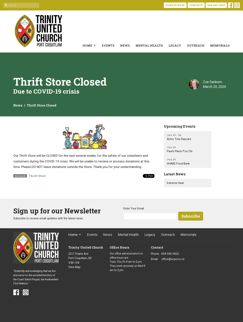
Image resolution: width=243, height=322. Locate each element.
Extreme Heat (175, 183)
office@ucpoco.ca (172, 259)
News (125, 45)
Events (108, 45)
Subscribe (190, 216)
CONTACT (196, 5)
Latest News (174, 174)
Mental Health (149, 45)
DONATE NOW (175, 5)
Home (89, 46)
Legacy (175, 45)
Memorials (220, 45)
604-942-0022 (216, 5)
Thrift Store (37, 176)
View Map (74, 267)
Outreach (195, 45)
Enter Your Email (133, 208)
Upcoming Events (179, 126)
